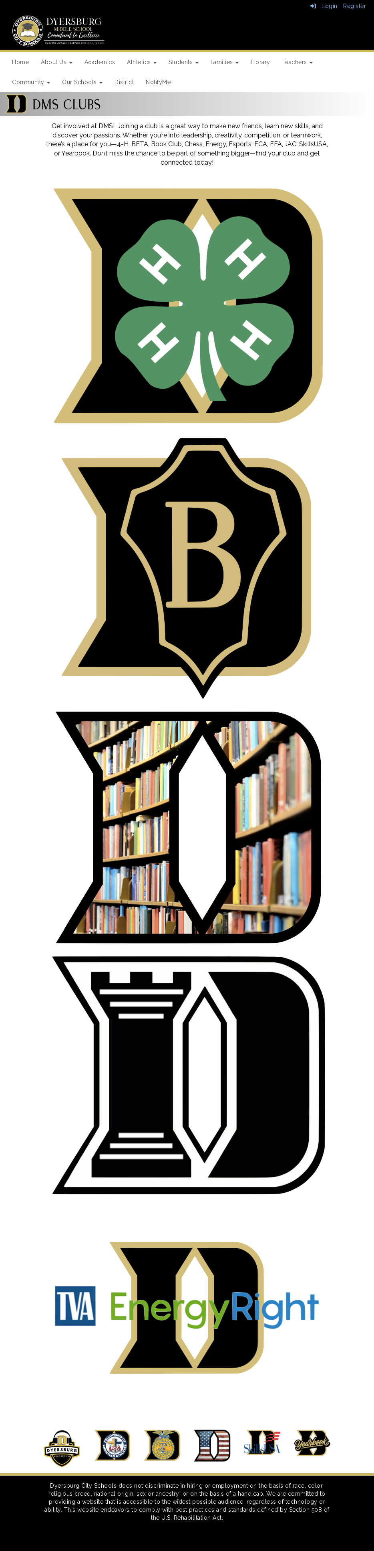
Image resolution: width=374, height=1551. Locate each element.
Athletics (142, 62)
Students (184, 62)
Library (260, 62)
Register (354, 6)
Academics (99, 62)
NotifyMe (158, 82)
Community (31, 82)
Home (20, 62)
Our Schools (82, 82)
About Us (56, 62)
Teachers (297, 62)
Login (324, 6)
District (124, 82)
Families (225, 62)
